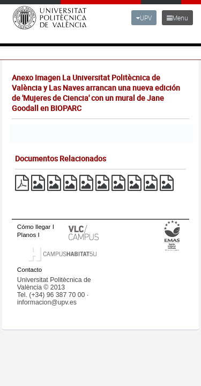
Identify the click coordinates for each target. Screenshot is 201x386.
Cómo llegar (34, 226)
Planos (26, 234)
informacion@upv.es (47, 302)
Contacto (29, 269)
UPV (144, 17)
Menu (177, 17)
